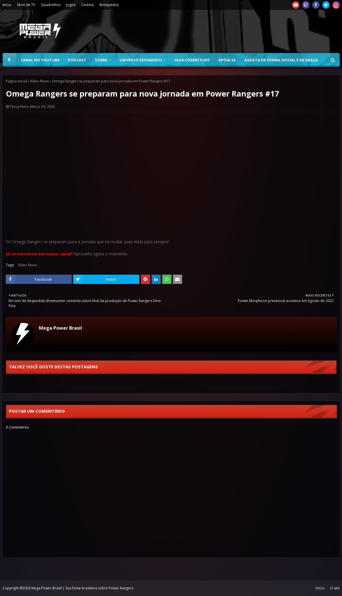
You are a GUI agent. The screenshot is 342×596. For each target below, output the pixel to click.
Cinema (87, 4)
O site (335, 588)
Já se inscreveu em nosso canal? (39, 253)
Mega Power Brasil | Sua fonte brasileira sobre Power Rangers (82, 588)
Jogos (70, 4)
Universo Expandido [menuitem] (141, 60)
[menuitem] (9, 60)
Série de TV (26, 4)
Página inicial (16, 81)
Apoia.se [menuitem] (227, 60)
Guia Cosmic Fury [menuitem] (192, 60)
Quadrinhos (51, 4)
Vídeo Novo (39, 81)
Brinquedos (109, 4)
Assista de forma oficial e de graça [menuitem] (281, 60)
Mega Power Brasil (60, 328)
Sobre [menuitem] (101, 60)
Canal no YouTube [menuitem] (40, 60)
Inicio (7, 4)
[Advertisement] (235, 31)
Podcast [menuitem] (77, 60)
